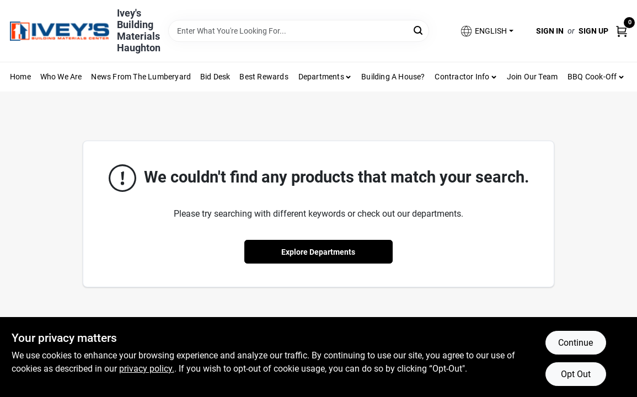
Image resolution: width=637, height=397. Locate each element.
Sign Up (593, 30)
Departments (321, 76)
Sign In (550, 30)
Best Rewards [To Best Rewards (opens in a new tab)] (263, 76)
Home (20, 76)
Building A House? (393, 76)
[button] (486, 31)
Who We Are (61, 76)
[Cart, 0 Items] (621, 30)
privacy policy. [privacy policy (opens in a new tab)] (146, 368)
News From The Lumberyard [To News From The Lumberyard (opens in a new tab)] (141, 76)
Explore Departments (318, 252)
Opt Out (576, 374)
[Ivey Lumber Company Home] (59, 31)
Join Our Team (532, 76)
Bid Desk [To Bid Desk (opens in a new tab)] (215, 76)
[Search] (419, 30)
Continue (575, 342)
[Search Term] (298, 31)
